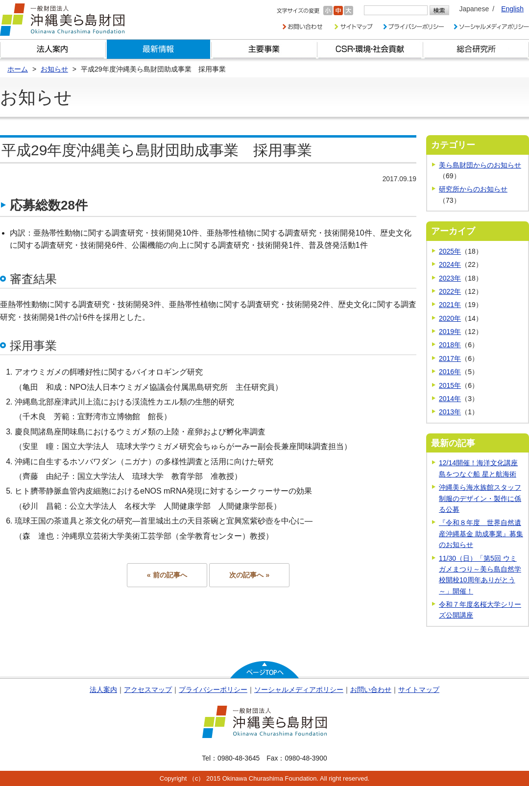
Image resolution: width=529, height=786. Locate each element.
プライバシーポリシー (213, 689)
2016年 (450, 372)
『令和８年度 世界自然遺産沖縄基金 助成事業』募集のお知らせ (481, 533)
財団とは (53, 49)
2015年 (450, 385)
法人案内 (103, 689)
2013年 (450, 412)
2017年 (450, 358)
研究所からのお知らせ (473, 189)
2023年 (450, 278)
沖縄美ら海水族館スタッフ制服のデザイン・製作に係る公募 (480, 498)
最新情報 (159, 49)
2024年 (450, 264)
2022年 (450, 291)
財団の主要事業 (264, 49)
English (512, 9)
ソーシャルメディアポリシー (298, 689)
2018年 (450, 345)
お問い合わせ (370, 689)
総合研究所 (476, 49)
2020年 (450, 318)
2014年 (450, 399)
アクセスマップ (148, 689)
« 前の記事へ (167, 575)
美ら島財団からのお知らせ (480, 165)
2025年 (450, 251)
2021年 (450, 305)
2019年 (450, 331)
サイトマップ (418, 689)
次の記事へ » (249, 575)
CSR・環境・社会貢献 (370, 49)
